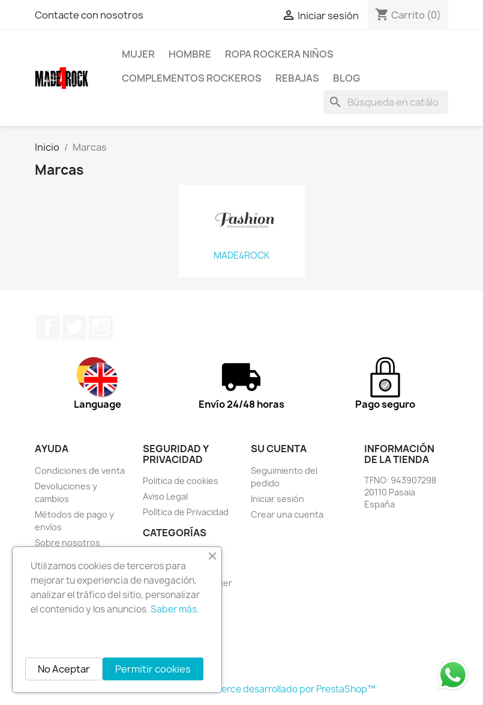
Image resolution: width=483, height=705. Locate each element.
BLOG (346, 78)
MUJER (138, 54)
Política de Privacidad (186, 512)
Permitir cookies (153, 669)
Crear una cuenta (287, 514)
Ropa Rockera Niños (279, 54)
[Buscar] (385, 102)
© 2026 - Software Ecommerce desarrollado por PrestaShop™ (241, 689)
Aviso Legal (165, 496)
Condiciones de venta (80, 470)
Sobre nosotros (67, 542)
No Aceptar (64, 669)
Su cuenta (279, 448)
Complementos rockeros (192, 78)
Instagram (101, 327)
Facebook (48, 327)
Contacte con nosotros (89, 15)
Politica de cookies (180, 480)
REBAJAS (297, 78)
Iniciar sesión (277, 498)
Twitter (74, 327)
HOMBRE (190, 54)
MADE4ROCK (242, 256)
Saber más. (175, 609)
